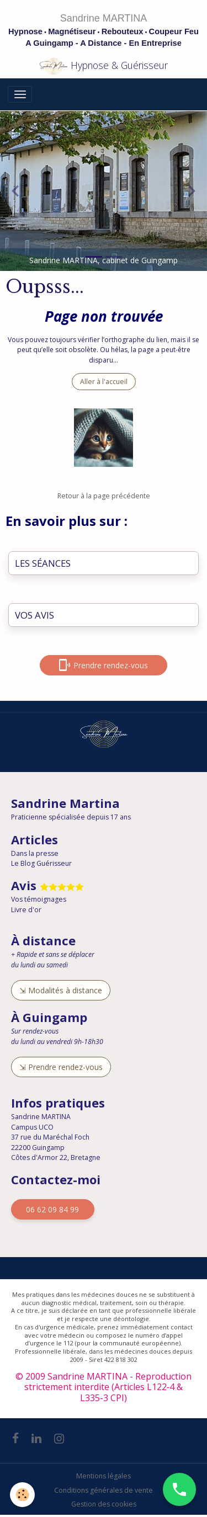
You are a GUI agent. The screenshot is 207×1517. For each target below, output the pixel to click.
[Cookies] (22, 1494)
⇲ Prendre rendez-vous (61, 1067)
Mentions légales (103, 1476)
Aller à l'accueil (104, 381)
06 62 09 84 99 (52, 1209)
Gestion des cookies (103, 1504)
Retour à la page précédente (103, 496)
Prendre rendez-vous (103, 665)
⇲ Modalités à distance (60, 990)
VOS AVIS (34, 615)
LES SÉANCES (43, 563)
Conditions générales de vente (103, 1490)
